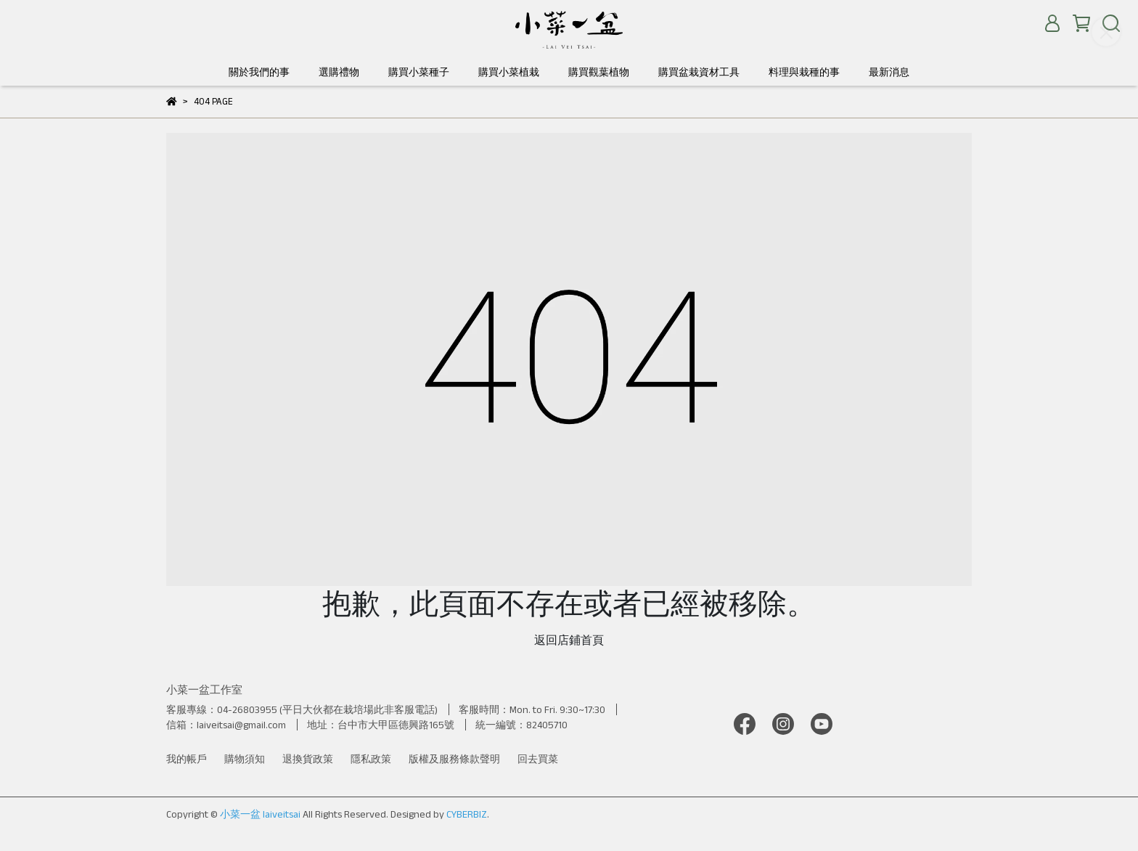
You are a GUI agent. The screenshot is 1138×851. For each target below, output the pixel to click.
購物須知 (244, 759)
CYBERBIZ (466, 814)
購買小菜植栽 (508, 72)
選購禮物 (339, 72)
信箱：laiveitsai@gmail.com (226, 724)
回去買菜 (537, 759)
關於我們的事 (259, 72)
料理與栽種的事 (804, 72)
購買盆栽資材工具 (699, 72)
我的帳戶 (186, 759)
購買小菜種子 (418, 72)
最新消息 (889, 72)
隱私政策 (371, 759)
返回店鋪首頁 (569, 640)
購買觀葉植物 (598, 72)
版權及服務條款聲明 (454, 759)
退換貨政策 (307, 759)
